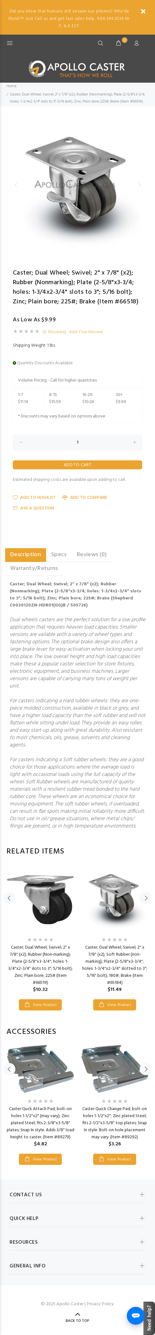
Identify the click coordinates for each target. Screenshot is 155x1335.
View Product (44, 1005)
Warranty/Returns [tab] (34, 568)
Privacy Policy (100, 1304)
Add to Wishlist (34, 497)
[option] (77, 185)
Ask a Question (33, 508)
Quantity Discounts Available (45, 363)
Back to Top (77, 1321)
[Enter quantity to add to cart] (77, 442)
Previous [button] (16, 185)
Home (11, 86)
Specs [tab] (59, 554)
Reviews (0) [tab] (92, 554)
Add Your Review (86, 332)
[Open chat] (136, 1316)
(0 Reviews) (54, 332)
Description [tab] (25, 554)
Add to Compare (84, 497)
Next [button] (139, 185)
